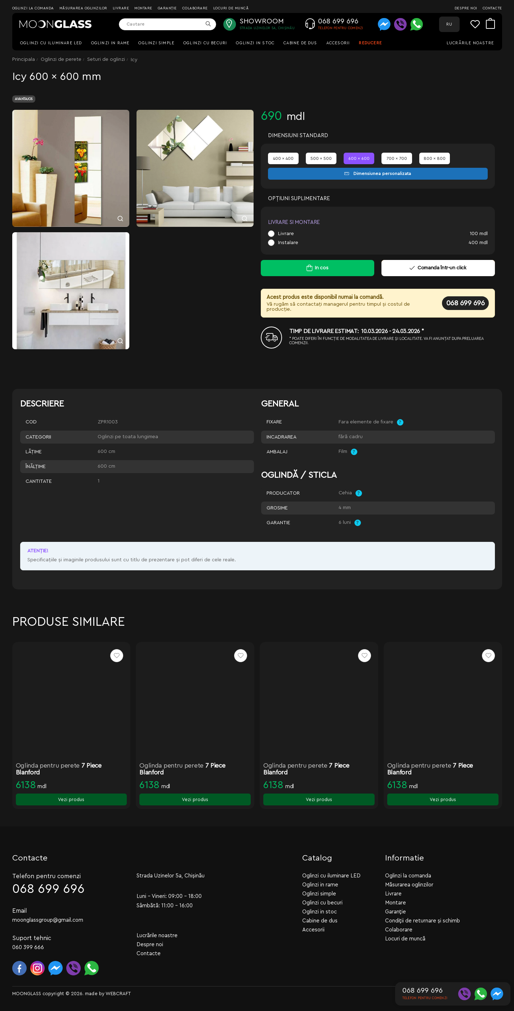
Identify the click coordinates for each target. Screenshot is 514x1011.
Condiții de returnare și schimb (422, 920)
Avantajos (24, 99)
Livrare (121, 8)
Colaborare (195, 8)
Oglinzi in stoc (255, 43)
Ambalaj (277, 451)
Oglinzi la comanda (33, 8)
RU (449, 24)
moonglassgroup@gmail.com (47, 919)
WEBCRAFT (118, 993)
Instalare (288, 242)
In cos (321, 267)
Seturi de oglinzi (106, 59)
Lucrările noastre (470, 43)
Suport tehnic (31, 938)
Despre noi (466, 8)
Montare (143, 8)
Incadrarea (281, 437)
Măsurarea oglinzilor (83, 8)
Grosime (277, 508)
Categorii (38, 437)
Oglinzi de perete (61, 59)
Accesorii (338, 43)
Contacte (492, 8)
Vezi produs (71, 799)
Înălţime (36, 466)
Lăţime (34, 451)
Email (19, 910)
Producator (283, 493)
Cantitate (39, 481)
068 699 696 (465, 303)
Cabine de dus (300, 43)
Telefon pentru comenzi (46, 876)
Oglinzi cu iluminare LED (51, 43)
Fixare (274, 421)
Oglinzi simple (156, 43)
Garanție (167, 8)
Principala (23, 59)
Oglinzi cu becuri (205, 43)
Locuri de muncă (231, 8)
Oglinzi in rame (110, 43)
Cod (31, 421)
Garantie (278, 522)
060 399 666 (28, 947)
